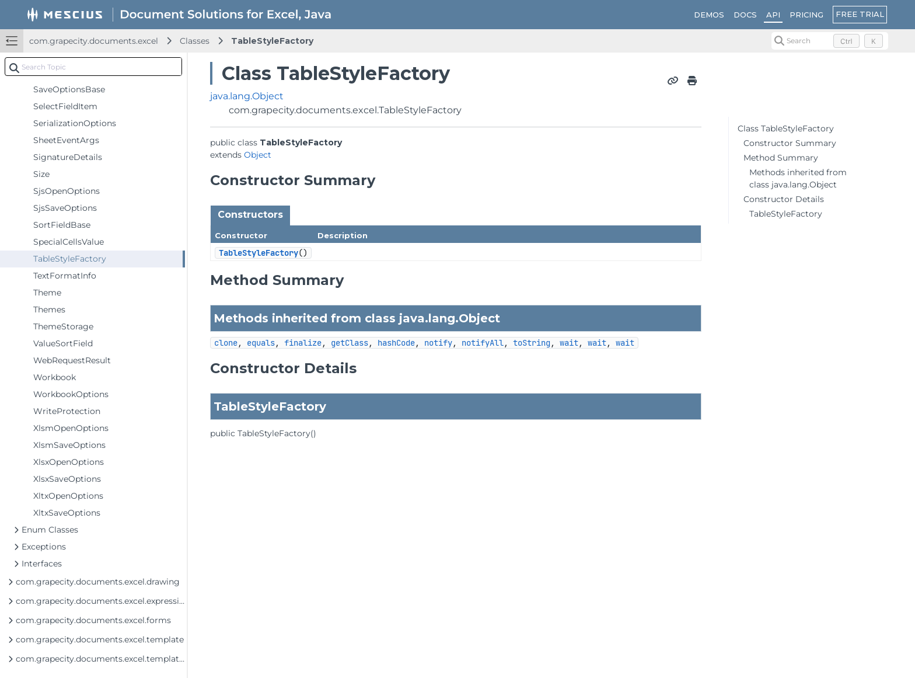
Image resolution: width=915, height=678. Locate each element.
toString (531, 343)
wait (569, 343)
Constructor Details (783, 199)
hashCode (396, 343)
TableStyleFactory (272, 41)
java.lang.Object (247, 96)
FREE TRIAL (860, 14)
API (773, 14)
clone (226, 343)
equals (261, 343)
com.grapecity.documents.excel (93, 41)
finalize (303, 343)
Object (257, 154)
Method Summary (780, 157)
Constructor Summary (789, 143)
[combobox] (93, 66)
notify (438, 343)
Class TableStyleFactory (786, 128)
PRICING (806, 14)
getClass (349, 343)
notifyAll (483, 343)
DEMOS (709, 14)
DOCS (745, 14)
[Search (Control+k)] (829, 41)
